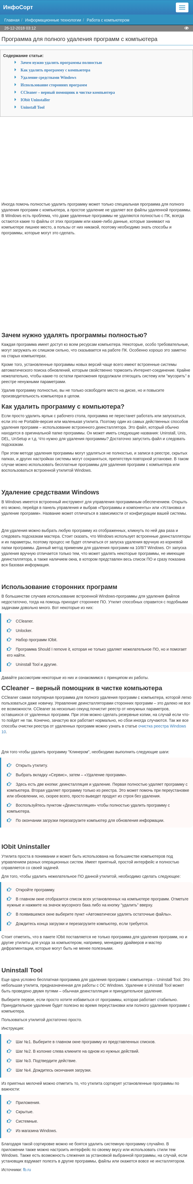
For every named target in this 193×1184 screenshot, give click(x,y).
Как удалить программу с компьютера (55, 70)
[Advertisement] (96, 161)
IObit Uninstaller (35, 100)
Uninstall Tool (33, 107)
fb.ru (27, 1169)
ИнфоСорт (18, 7)
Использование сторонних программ (54, 85)
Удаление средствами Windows (48, 77)
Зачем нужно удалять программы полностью (61, 63)
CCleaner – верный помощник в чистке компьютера (68, 92)
